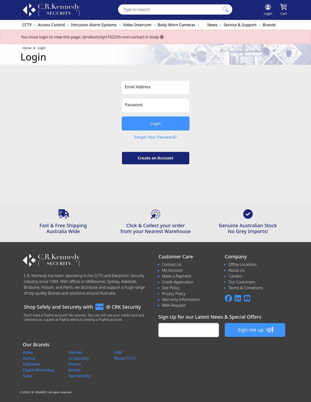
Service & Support (240, 24)
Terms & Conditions (245, 287)
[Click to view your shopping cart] (283, 10)
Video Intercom (137, 24)
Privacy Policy (173, 293)
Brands (269, 24)
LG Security (79, 358)
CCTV (27, 24)
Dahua (29, 358)
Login (41, 48)
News (212, 24)
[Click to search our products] (225, 9)
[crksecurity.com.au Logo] (51, 10)
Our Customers (241, 282)
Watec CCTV (125, 358)
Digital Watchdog (38, 370)
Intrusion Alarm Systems (94, 24)
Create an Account (155, 158)
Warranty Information (181, 299)
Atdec (28, 352)
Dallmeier (32, 364)
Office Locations (242, 264)
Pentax (75, 364)
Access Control (51, 24)
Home (27, 48)
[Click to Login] (268, 10)
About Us (236, 270)
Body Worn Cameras (176, 24)
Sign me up (255, 329)
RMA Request (174, 305)
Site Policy (171, 287)
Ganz (27, 375)
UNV (118, 352)
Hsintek (75, 352)
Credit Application (177, 282)
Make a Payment (176, 276)
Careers (235, 276)
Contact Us (171, 264)
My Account (172, 270)
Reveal (74, 370)
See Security (80, 375)
